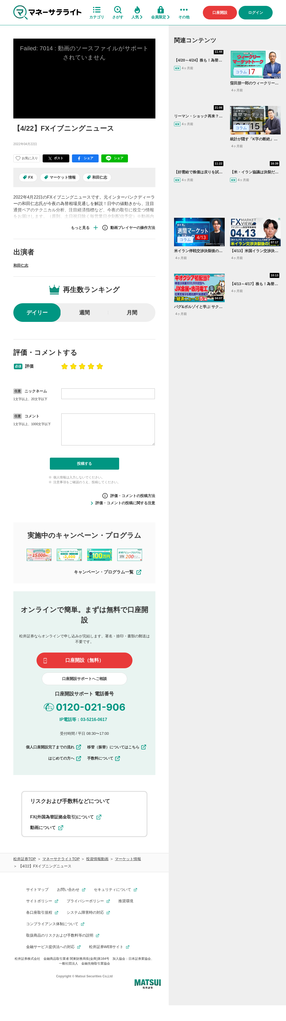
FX (30, 177)
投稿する (84, 463)
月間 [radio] (132, 312)
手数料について (104, 758)
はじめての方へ (65, 758)
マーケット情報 (63, 177)
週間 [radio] (84, 312)
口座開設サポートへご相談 (84, 678)
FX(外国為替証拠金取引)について (65, 817)
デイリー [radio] (37, 312)
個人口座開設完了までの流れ (54, 747)
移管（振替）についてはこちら (117, 747)
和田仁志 (99, 177)
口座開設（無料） (84, 660)
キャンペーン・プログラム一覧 (108, 572)
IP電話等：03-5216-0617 (83, 719)
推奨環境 (125, 901)
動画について (46, 827)
